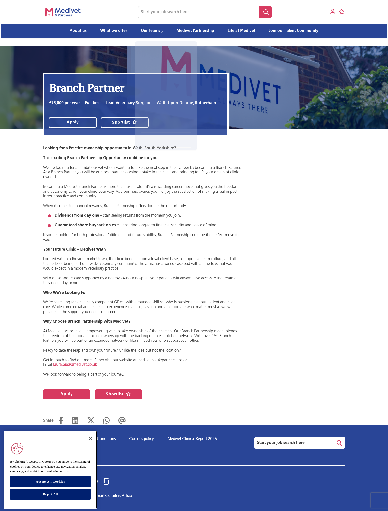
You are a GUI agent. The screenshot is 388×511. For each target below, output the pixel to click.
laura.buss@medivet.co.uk (75, 365)
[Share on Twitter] (91, 421)
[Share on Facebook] (61, 421)
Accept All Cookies (50, 481)
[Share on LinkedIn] (75, 421)
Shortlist (121, 123)
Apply (73, 122)
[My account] (332, 12)
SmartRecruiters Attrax (113, 496)
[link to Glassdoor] (106, 481)
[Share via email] (122, 421)
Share (48, 421)
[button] (163, 31)
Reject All (50, 494)
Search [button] (265, 12)
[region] (50, 470)
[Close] (90, 438)
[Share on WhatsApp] (106, 421)
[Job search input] (198, 12)
